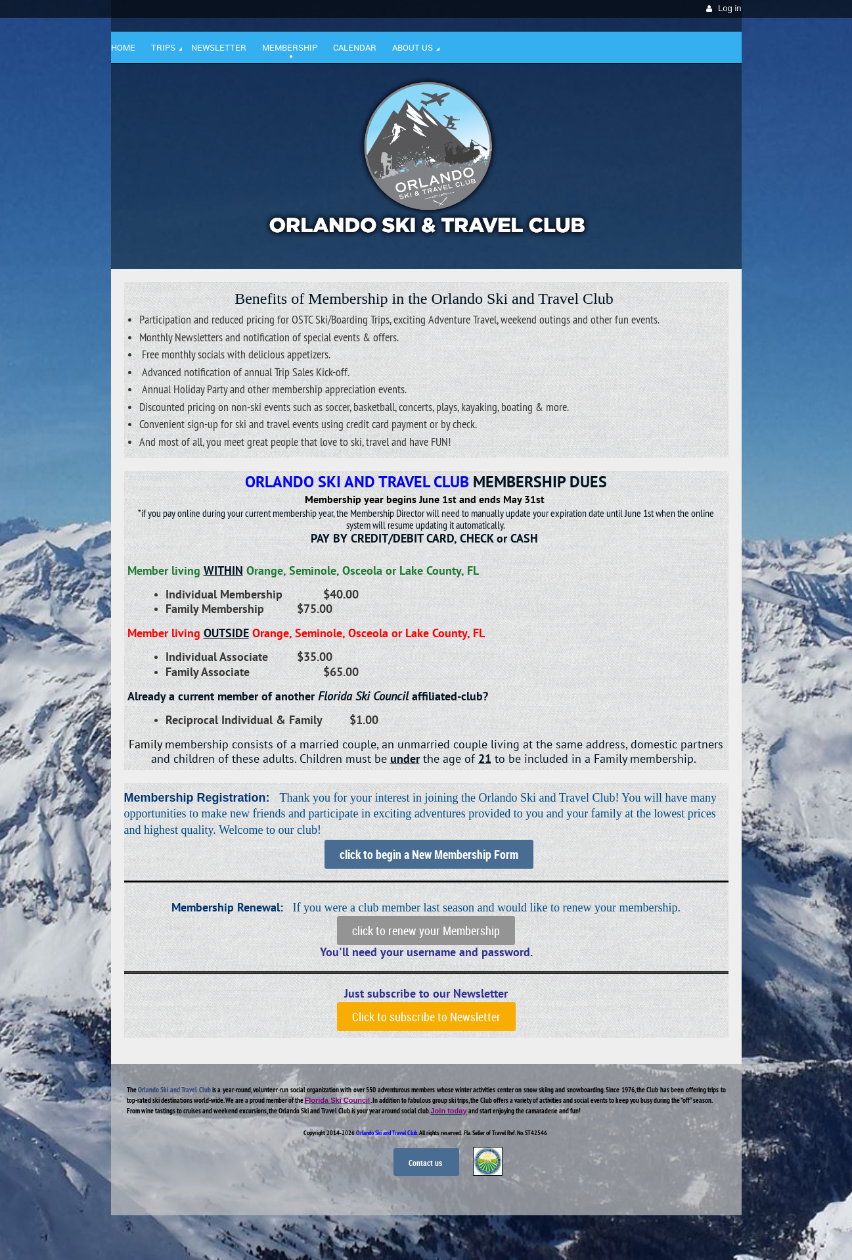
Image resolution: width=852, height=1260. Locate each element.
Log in (729, 8)
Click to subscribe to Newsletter (426, 1017)
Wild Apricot (628, 1234)
